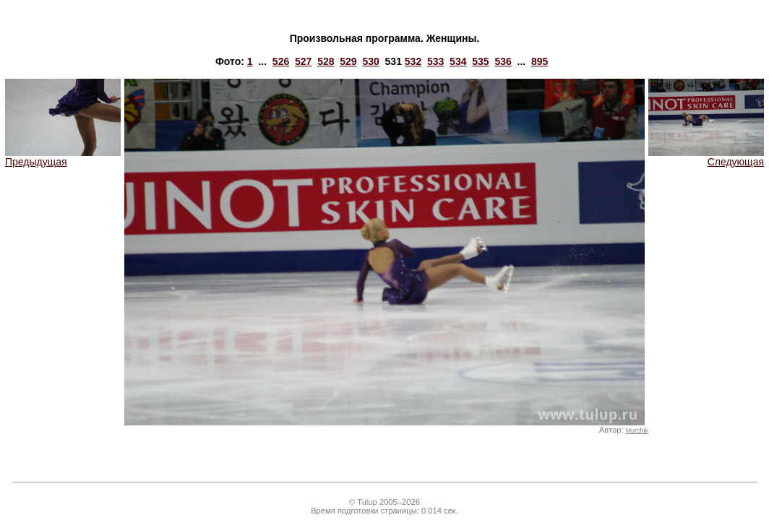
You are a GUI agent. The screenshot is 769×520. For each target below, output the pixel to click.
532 (413, 61)
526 (280, 61)
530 (370, 61)
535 (480, 61)
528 (325, 61)
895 (539, 61)
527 (303, 61)
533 (435, 61)
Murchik (637, 430)
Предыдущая (63, 157)
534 (458, 61)
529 (348, 61)
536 (502, 61)
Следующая (706, 157)
